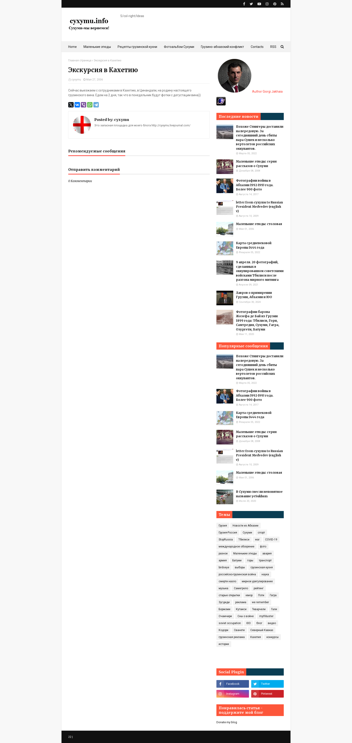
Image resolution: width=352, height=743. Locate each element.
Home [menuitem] (72, 47)
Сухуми (247, 532)
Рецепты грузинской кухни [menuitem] (137, 47)
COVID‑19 (271, 539)
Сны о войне (246, 616)
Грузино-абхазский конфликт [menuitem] (222, 47)
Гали (274, 609)
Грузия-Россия (228, 532)
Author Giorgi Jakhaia (250, 91)
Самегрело (241, 588)
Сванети (239, 630)
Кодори (223, 630)
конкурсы (272, 637)
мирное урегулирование (257, 581)
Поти (261, 595)
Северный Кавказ (261, 630)
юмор (249, 595)
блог (259, 623)
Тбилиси (243, 539)
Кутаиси (241, 609)
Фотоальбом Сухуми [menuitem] (179, 47)
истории (224, 644)
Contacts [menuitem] (257, 47)
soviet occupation (230, 623)
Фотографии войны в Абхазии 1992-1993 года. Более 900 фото (254, 185)
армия (223, 560)
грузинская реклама (232, 637)
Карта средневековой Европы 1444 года (253, 245)
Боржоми (224, 609)
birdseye (224, 567)
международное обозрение (236, 546)
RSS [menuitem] (273, 47)
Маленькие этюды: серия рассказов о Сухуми (256, 164)
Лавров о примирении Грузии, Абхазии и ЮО (254, 295)
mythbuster (266, 616)
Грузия (223, 525)
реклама (240, 602)
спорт (261, 532)
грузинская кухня (262, 567)
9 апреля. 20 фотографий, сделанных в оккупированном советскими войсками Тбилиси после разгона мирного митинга (260, 271)
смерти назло (227, 581)
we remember (260, 602)
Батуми (237, 560)
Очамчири (225, 616)
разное (223, 553)
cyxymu (76, 79)
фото (263, 546)
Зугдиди (224, 602)
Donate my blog (226, 722)
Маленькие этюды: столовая (259, 224)
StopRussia (226, 539)
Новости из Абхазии (245, 525)
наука (265, 574)
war (257, 539)
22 (69, 737)
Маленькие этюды (245, 553)
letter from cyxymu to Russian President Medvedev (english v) (259, 207)
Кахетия (255, 637)
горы (250, 560)
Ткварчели (259, 609)
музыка (223, 588)
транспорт (265, 560)
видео (272, 623)
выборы (240, 567)
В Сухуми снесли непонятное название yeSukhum (259, 494)
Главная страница (79, 60)
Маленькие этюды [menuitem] (97, 47)
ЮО (248, 623)
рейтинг (259, 588)
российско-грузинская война (237, 574)
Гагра (273, 595)
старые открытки (229, 595)
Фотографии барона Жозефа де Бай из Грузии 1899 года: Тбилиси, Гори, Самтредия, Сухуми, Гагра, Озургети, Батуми (257, 320)
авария (267, 553)
